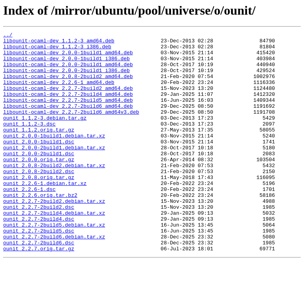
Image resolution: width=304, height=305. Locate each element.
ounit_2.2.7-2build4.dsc (38, 256)
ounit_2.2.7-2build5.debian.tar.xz (54, 263)
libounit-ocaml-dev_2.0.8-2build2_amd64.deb (68, 85)
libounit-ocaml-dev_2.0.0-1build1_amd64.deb (68, 57)
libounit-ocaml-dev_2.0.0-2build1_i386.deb (66, 78)
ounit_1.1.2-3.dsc (29, 142)
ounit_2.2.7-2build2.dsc (38, 242)
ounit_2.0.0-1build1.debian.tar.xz (54, 156)
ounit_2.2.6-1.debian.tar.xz (45, 213)
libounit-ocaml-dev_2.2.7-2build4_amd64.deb (68, 107)
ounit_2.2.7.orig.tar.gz (38, 292)
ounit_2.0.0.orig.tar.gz (38, 185)
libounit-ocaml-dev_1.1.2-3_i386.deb (57, 49)
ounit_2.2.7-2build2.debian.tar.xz (54, 235)
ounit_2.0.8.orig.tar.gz (38, 206)
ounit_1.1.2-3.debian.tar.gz (45, 135)
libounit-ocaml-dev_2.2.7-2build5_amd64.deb (68, 114)
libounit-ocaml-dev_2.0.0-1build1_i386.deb (66, 64)
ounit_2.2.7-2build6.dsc (38, 285)
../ (7, 35)
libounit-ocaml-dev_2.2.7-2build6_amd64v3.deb (71, 128)
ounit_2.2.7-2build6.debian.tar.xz (54, 278)
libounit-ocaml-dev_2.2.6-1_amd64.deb (58, 92)
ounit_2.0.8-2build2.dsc (38, 199)
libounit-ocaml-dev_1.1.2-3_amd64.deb (58, 42)
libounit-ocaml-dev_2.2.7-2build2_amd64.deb (68, 99)
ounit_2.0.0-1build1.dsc (38, 164)
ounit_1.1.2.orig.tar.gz (38, 149)
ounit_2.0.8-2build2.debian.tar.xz (54, 192)
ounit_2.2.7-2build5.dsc (38, 270)
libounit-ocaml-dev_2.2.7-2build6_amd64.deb (68, 121)
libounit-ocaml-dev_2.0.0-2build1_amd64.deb (68, 71)
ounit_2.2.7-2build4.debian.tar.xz (54, 249)
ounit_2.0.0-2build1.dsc (38, 178)
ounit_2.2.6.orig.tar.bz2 (40, 228)
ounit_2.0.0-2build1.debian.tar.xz (54, 171)
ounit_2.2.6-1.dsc (29, 221)
